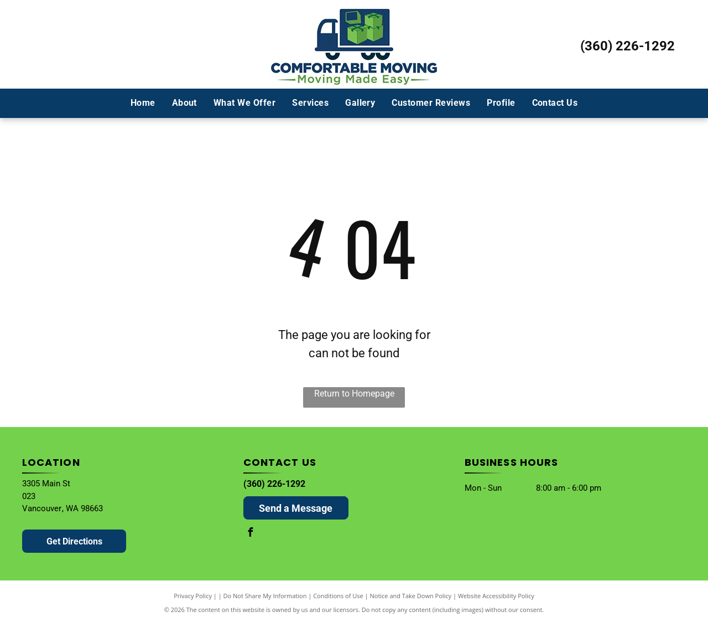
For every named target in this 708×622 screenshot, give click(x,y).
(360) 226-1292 (627, 46)
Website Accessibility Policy (496, 596)
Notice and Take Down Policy (411, 596)
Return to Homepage (354, 393)
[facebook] (250, 533)
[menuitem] (143, 103)
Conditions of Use (338, 596)
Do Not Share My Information (265, 596)
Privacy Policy (193, 596)
